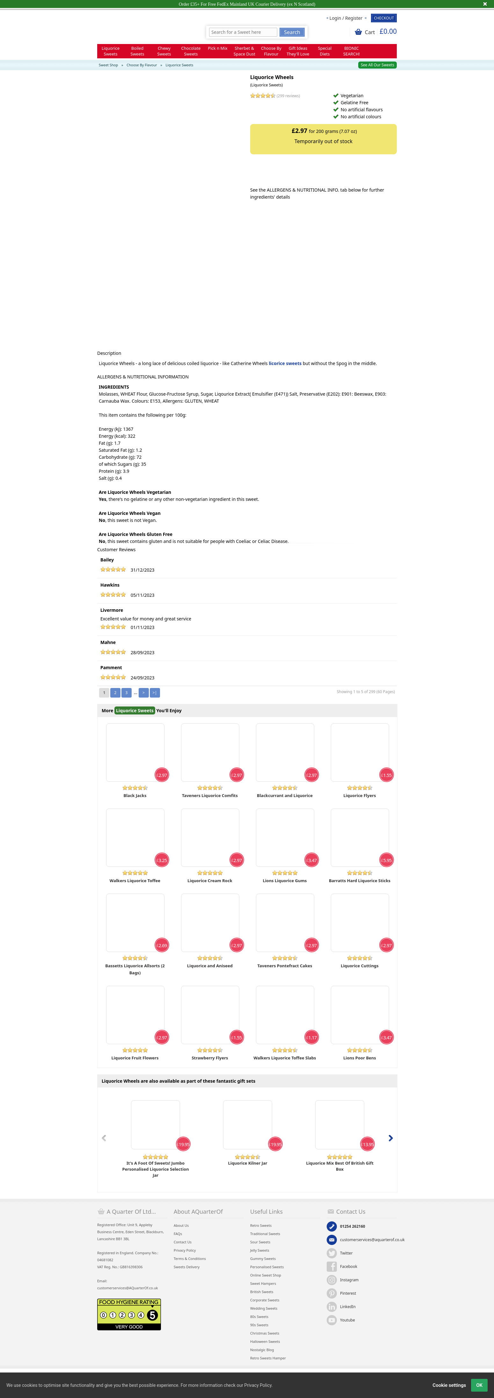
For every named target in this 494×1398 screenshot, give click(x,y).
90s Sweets (259, 1324)
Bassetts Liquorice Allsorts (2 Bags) (135, 969)
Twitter (346, 1253)
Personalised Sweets (267, 1266)
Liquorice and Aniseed (210, 966)
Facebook (348, 1266)
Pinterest (348, 1293)
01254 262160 (352, 1226)
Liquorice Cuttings (360, 966)
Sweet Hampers (263, 1283)
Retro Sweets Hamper (268, 1358)
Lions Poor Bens (359, 1058)
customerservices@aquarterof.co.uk (372, 1239)
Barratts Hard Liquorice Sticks (359, 880)
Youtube (347, 1320)
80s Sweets (259, 1316)
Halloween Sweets (265, 1341)
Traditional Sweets (265, 1233)
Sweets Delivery (187, 1266)
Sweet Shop (108, 64)
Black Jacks (135, 795)
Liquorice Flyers (359, 795)
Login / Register (346, 18)
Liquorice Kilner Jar (247, 1163)
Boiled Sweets (137, 51)
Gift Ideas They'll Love (298, 51)
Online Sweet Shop (265, 1275)
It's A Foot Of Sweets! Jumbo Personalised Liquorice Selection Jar (155, 1169)
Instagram (349, 1280)
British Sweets (261, 1291)
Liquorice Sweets (111, 51)
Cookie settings (449, 1385)
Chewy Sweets (164, 51)
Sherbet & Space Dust (244, 51)
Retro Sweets (261, 1225)
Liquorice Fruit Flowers (135, 1058)
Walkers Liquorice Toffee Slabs (284, 1058)
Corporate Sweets (264, 1300)
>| (155, 692)
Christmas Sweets (264, 1333)
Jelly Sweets (259, 1250)
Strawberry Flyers (210, 1058)
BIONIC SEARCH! (351, 51)
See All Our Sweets (377, 65)
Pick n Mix (217, 48)
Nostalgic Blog (262, 1349)
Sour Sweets (260, 1242)
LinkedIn (348, 1306)
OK (479, 1385)
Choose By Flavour (271, 51)
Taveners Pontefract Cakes (285, 966)
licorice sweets (285, 363)
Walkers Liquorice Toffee (135, 880)
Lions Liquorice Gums (285, 880)
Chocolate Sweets (191, 51)
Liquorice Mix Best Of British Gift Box (339, 1166)
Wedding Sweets (263, 1308)
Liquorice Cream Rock (209, 880)
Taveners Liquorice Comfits (210, 795)
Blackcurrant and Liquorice (285, 795)
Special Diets (325, 51)
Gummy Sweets (263, 1258)
